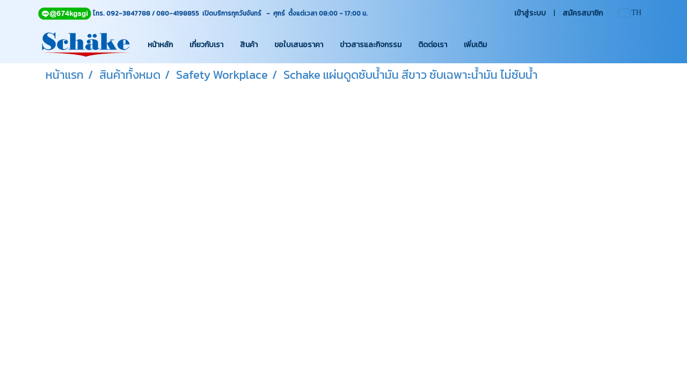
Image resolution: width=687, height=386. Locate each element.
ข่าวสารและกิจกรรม (370, 44)
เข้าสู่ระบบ (530, 13)
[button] (504, 44)
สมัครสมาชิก (582, 13)
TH (630, 13)
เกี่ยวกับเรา (206, 44)
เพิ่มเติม (475, 44)
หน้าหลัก (160, 44)
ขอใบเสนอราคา (298, 44)
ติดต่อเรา (432, 44)
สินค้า (249, 44)
